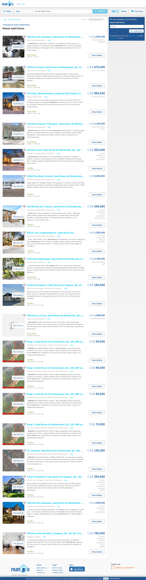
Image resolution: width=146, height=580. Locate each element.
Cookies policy (57, 573)
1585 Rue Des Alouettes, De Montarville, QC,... (57, 37)
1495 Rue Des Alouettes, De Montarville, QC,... (57, 503)
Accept (106, 578)
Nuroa (8, 4)
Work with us (41, 568)
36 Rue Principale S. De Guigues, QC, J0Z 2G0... (58, 285)
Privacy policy (57, 570)
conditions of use (133, 36)
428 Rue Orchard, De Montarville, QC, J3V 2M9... (58, 67)
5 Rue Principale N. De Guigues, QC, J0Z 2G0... (57, 477)
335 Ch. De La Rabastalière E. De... (51, 233)
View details (97, 55)
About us (40, 570)
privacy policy (114, 38)
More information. (115, 578)
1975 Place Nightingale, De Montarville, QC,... (56, 259)
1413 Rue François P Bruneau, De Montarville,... (58, 124)
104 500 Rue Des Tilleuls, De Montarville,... (55, 206)
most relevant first (96, 19)
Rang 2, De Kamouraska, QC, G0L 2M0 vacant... (58, 342)
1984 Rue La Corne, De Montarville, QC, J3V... (56, 315)
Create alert (136, 31)
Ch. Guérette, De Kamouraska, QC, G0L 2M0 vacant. (60, 450)
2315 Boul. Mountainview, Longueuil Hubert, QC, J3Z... (58, 93)
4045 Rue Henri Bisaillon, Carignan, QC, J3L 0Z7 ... (56, 533)
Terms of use (57, 568)
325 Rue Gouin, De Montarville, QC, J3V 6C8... (57, 150)
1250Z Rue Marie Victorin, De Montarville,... (55, 176)
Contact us (41, 573)
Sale (24, 11)
